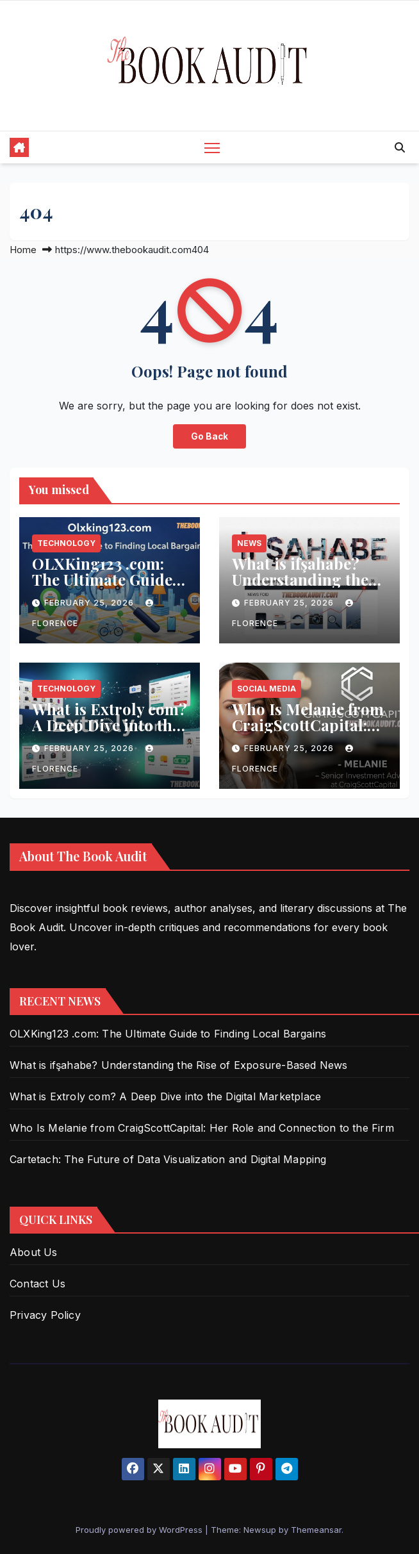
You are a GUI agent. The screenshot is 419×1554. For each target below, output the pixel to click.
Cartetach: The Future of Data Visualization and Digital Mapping (168, 1159)
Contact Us (37, 1283)
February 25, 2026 (90, 603)
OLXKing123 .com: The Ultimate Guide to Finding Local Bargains (102, 587)
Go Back (209, 436)
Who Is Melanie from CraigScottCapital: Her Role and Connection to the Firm (202, 1127)
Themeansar (316, 1530)
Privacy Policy (45, 1315)
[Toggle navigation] (212, 147)
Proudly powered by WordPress (140, 1530)
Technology (66, 543)
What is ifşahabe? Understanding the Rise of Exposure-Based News (300, 587)
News (249, 543)
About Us (34, 1252)
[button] (400, 147)
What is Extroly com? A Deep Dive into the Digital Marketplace (109, 724)
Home (23, 250)
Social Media (266, 688)
